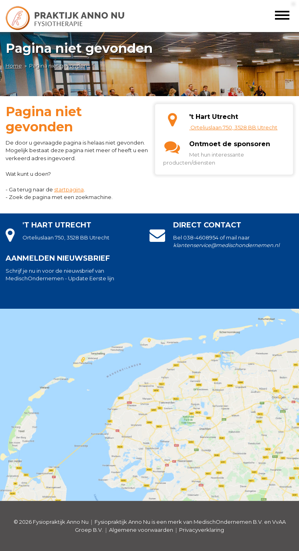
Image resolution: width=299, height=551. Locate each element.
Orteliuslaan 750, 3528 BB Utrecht (233, 127)
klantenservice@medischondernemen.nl (226, 245)
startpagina (69, 189)
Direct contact (207, 225)
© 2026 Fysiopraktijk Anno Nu (51, 522)
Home (14, 65)
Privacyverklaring (201, 530)
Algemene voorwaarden (141, 530)
